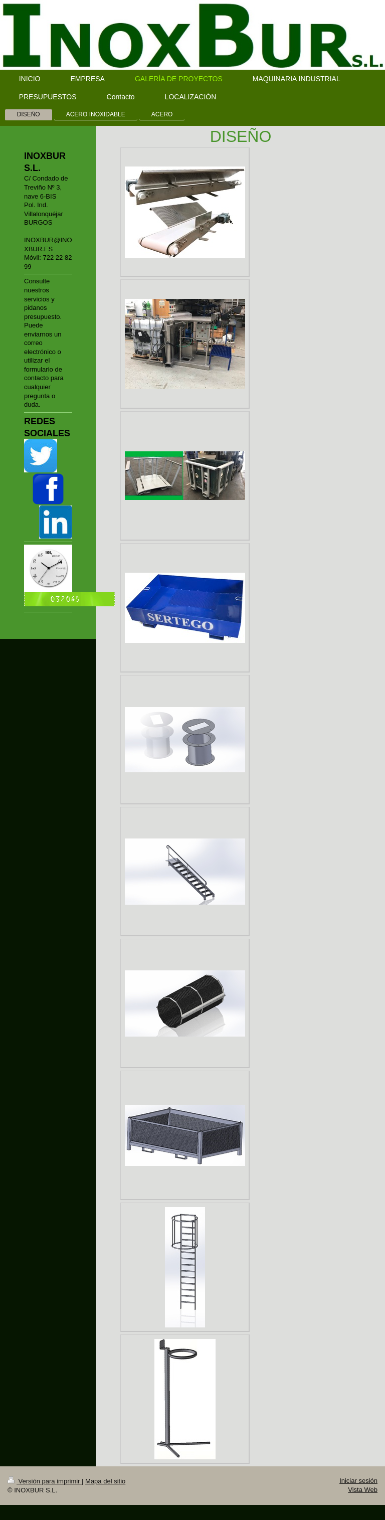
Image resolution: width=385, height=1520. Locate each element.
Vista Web (362, 1489)
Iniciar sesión (358, 1480)
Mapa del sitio (105, 1481)
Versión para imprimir (45, 1481)
